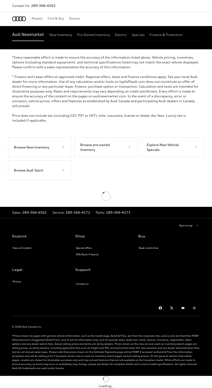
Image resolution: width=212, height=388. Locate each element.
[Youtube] (183, 308)
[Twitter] (171, 308)
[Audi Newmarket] (28, 34)
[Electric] (121, 35)
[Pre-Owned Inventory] (93, 35)
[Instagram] (194, 308)
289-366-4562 (43, 6)
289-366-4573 (118, 212)
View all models (22, 247)
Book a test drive (148, 247)
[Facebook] (160, 308)
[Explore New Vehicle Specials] (172, 147)
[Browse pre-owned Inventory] (106, 147)
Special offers (84, 247)
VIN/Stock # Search (87, 254)
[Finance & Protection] (166, 35)
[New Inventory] (60, 35)
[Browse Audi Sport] (39, 170)
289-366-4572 (78, 212)
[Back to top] (189, 225)
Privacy (17, 281)
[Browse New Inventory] (39, 147)
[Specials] (138, 35)
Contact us (82, 283)
